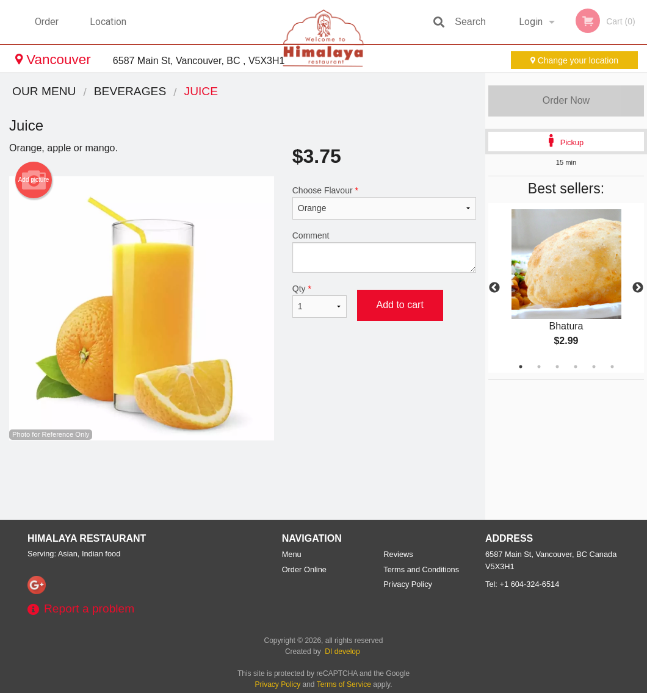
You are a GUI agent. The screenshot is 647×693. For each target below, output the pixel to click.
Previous (494, 288)
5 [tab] (594, 367)
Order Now (566, 100)
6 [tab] (612, 367)
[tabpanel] (566, 288)
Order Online (48, 30)
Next (638, 288)
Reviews (398, 554)
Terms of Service (344, 684)
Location (108, 21)
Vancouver (55, 59)
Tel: (522, 584)
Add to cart (400, 305)
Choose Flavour (384, 202)
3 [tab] (557, 367)
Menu (292, 554)
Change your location (574, 60)
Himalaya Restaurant (86, 538)
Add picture (33, 180)
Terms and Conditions (421, 569)
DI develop (342, 651)
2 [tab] (539, 367)
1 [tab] (521, 367)
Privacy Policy (407, 584)
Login (531, 21)
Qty (319, 301)
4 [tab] (575, 367)
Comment (384, 252)
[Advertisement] (242, 480)
